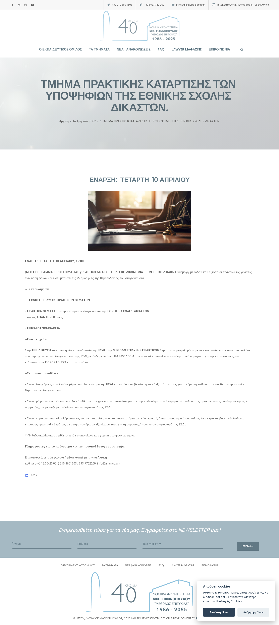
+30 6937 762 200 (154, 4)
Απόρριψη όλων (253, 612)
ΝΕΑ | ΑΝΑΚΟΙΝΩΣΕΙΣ (134, 49)
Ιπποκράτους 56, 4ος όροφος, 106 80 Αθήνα (243, 4)
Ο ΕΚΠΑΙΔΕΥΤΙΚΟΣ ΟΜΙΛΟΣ (60, 49)
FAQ (161, 49)
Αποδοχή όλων (219, 612)
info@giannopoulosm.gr (190, 4)
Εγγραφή (247, 546)
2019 (34, 476)
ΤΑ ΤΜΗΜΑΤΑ (99, 49)
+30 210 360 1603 (122, 4)
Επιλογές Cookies (229, 601)
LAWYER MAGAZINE (187, 49)
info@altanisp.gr (108, 464)
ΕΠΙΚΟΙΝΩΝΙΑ (219, 49)
